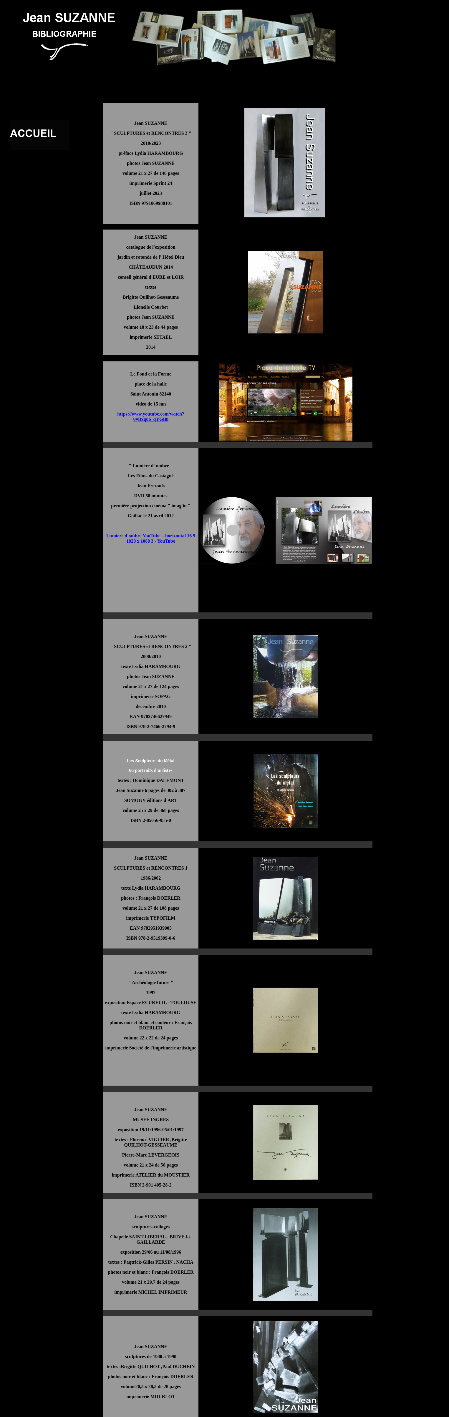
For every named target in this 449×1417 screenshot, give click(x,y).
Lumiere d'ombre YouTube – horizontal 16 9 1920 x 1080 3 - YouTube (150, 538)
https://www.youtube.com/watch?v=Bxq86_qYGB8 (150, 416)
